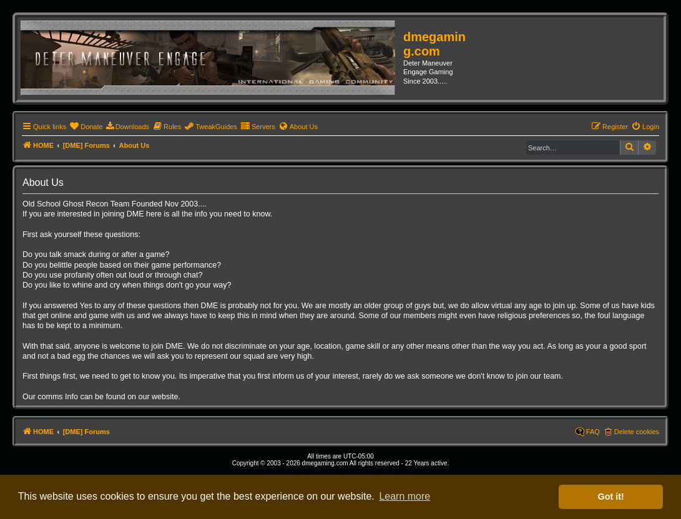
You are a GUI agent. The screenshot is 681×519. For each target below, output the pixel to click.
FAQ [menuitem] (593, 431)
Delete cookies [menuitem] (636, 431)
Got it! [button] (611, 497)
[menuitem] (85, 126)
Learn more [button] (404, 496)
